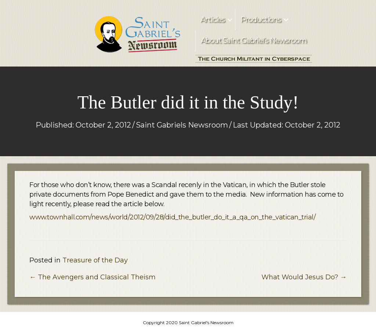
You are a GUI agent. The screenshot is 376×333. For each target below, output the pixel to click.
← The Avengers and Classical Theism (92, 277)
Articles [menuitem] (212, 19)
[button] (230, 19)
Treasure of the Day (95, 260)
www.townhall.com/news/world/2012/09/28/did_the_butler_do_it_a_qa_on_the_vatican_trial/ (172, 217)
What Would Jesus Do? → (304, 277)
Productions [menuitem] (261, 19)
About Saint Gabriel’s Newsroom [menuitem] (254, 40)
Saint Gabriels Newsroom (182, 125)
